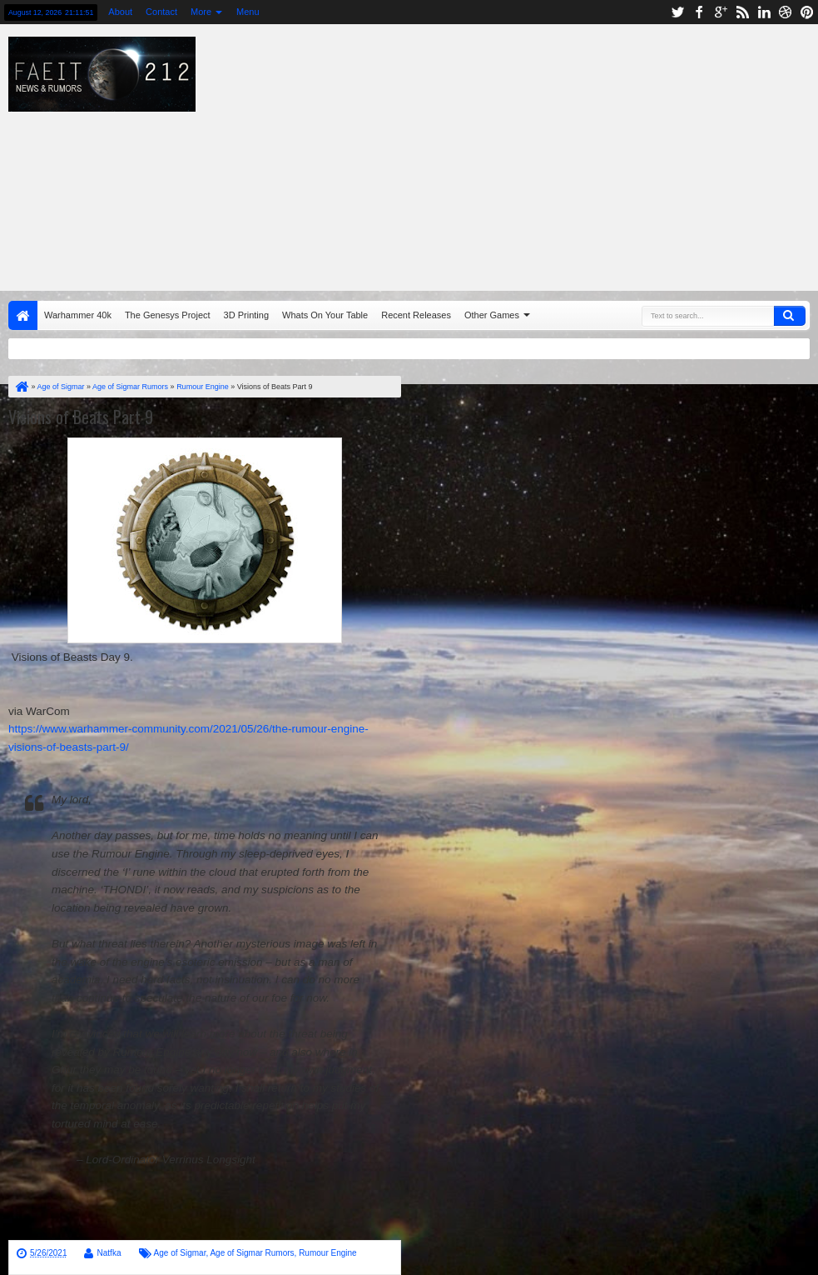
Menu (248, 12)
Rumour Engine (327, 1253)
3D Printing (246, 315)
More (201, 12)
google (720, 12)
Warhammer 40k (78, 315)
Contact (161, 12)
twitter (677, 12)
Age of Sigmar (180, 1253)
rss (742, 12)
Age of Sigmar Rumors (252, 1253)
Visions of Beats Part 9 (80, 416)
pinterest (807, 12)
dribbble (785, 12)
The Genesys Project (168, 315)
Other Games (491, 315)
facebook (699, 12)
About (120, 12)
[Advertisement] (511, 153)
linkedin (764, 12)
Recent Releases (416, 315)
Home (22, 315)
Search (790, 316)
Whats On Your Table (325, 315)
